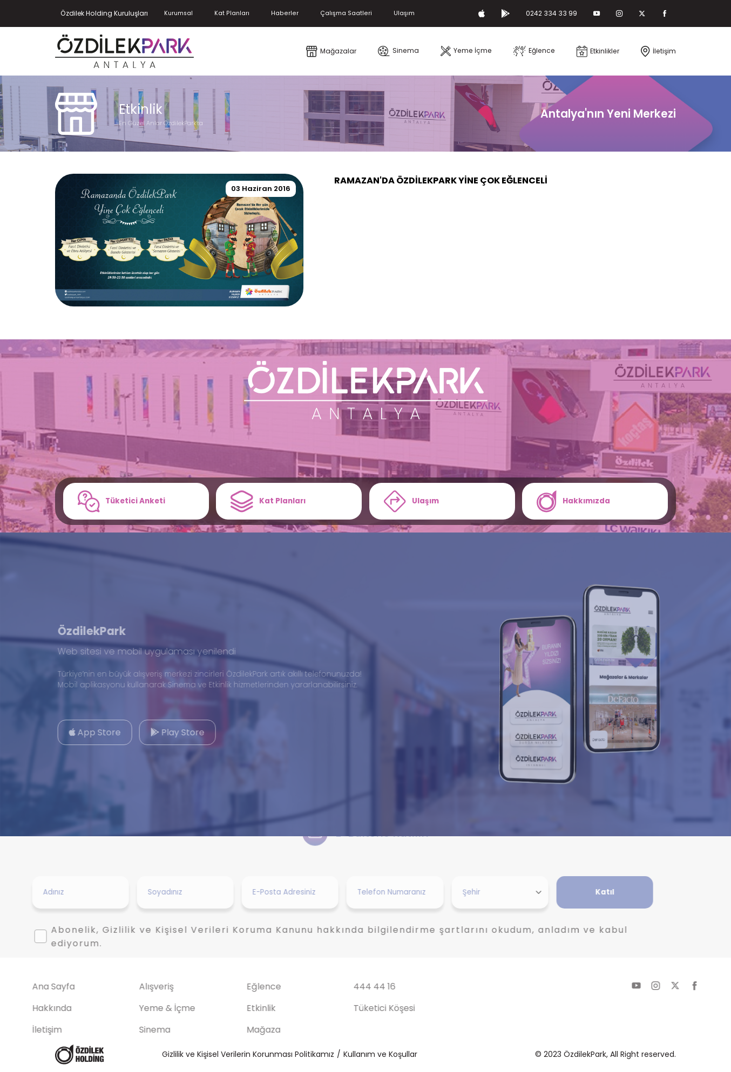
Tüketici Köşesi (365, 1008)
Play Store (159, 733)
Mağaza (244, 1029)
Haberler (285, 13)
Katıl (585, 892)
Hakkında (32, 1008)
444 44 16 (355, 986)
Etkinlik (241, 1008)
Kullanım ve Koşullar (380, 1054)
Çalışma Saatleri (346, 13)
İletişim (28, 1029)
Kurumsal (178, 13)
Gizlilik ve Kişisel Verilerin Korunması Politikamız (248, 1054)
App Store (75, 733)
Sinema (135, 1029)
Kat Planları (231, 13)
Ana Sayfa (34, 986)
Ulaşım (404, 13)
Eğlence (244, 986)
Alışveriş (137, 986)
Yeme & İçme (148, 1008)
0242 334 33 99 (551, 13)
